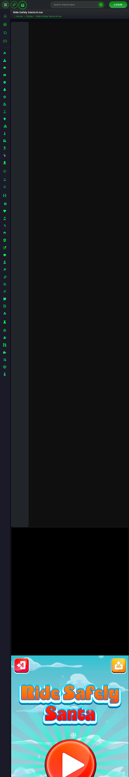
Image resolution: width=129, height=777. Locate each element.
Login (118, 4)
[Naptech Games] (14, 5)
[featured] (6, 32)
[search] (101, 4)
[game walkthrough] (22, 5)
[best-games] (6, 24)
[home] (6, 16)
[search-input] (75, 4)
